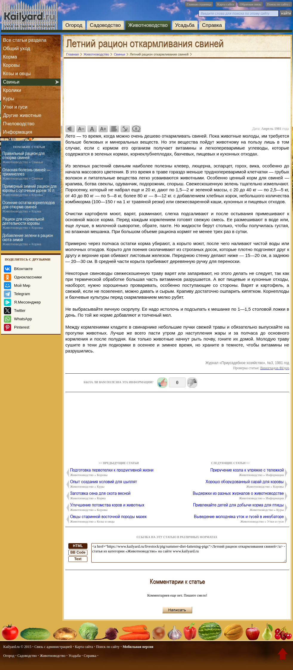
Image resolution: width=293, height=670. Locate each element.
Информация (17, 132)
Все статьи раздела (24, 40)
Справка (212, 25)
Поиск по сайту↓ (278, 4)
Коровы (11, 65)
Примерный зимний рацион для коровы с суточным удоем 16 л (29, 190)
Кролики (12, 90)
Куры (8, 98)
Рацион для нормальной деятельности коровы (23, 223)
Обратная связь (250, 4)
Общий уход (16, 48)
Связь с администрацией (53, 647)
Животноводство (148, 25)
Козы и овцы (17, 73)
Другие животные (22, 115)
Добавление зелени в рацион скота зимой (27, 239)
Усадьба (185, 25)
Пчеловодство (18, 123)
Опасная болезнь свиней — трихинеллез (26, 174)
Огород (73, 25)
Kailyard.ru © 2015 (17, 647)
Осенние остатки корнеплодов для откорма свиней (28, 206)
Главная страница (199, 4)
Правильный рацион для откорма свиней (23, 157)
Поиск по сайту (108, 647)
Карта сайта (225, 4)
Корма (10, 56)
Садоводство (105, 25)
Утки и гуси (15, 107)
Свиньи (11, 81)
